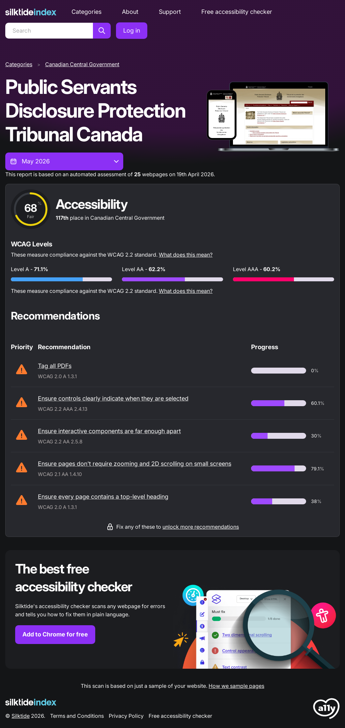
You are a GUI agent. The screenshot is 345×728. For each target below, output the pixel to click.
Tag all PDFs (55, 365)
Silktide (21, 716)
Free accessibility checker (236, 11)
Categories (86, 11)
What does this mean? (186, 254)
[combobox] (64, 161)
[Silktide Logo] (30, 702)
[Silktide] (30, 12)
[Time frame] (64, 161)
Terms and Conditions (77, 716)
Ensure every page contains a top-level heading (103, 496)
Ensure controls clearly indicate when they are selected (113, 398)
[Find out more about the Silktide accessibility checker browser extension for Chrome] (172, 609)
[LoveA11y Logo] (326, 709)
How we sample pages (236, 686)
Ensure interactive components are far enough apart (109, 431)
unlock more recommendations (200, 526)
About (130, 11)
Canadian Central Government (82, 64)
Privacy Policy (126, 716)
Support (170, 11)
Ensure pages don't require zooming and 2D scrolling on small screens (134, 463)
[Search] (49, 31)
